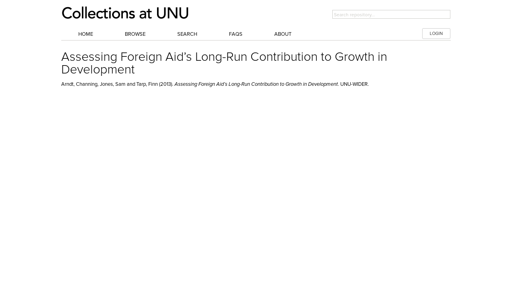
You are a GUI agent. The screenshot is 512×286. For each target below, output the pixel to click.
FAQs (235, 34)
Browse (135, 34)
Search (187, 34)
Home (85, 34)
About (282, 34)
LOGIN (436, 33)
